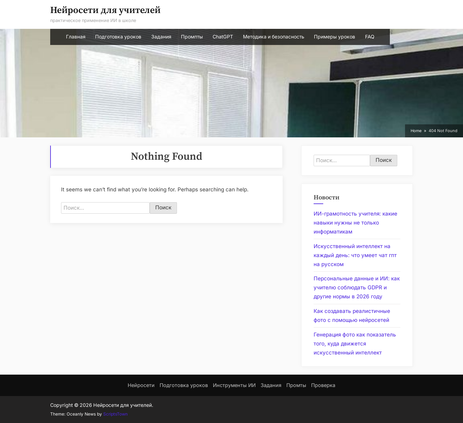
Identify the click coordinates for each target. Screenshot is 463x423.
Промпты (192, 37)
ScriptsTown (115, 414)
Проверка (323, 385)
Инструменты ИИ (234, 385)
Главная (76, 37)
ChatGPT (223, 37)
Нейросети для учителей (105, 10)
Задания (161, 37)
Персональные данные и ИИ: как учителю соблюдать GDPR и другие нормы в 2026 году (357, 287)
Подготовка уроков (118, 37)
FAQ (369, 37)
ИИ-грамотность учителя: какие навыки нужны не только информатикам (355, 223)
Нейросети (141, 385)
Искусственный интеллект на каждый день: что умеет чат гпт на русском (355, 255)
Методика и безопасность (273, 37)
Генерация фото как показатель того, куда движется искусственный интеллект (355, 344)
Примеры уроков (334, 37)
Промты (296, 385)
